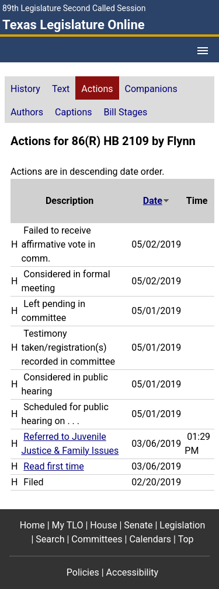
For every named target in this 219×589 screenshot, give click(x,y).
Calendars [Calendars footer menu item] (150, 539)
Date (156, 200)
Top (186, 539)
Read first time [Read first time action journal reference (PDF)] (53, 466)
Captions (73, 112)
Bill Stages (125, 112)
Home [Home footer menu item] (32, 525)
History (25, 88)
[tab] (25, 88)
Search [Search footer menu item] (50, 539)
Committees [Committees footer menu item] (96, 539)
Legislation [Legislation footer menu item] (182, 525)
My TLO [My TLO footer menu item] (68, 525)
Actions (97, 88)
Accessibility (132, 572)
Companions (151, 88)
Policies (83, 572)
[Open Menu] (202, 50)
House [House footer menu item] (103, 525)
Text (60, 88)
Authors (27, 112)
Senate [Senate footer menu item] (138, 525)
